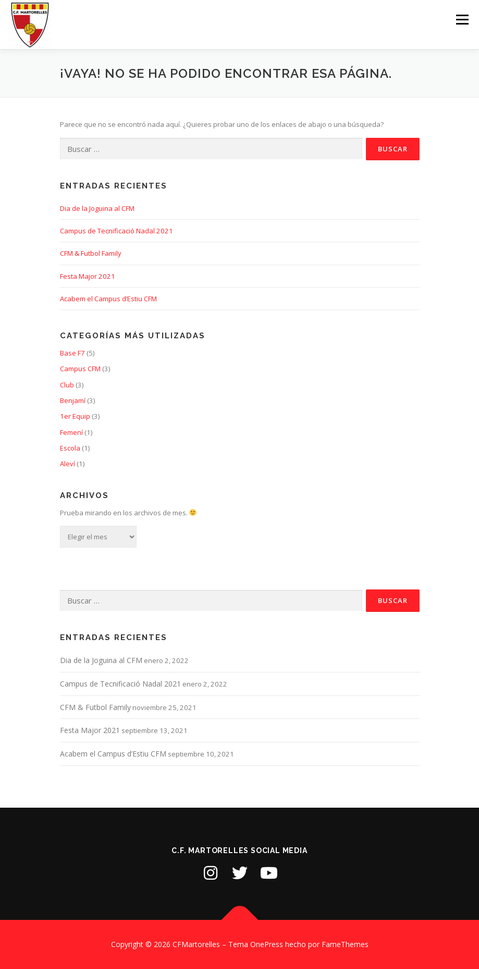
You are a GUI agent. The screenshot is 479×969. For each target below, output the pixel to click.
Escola (70, 448)
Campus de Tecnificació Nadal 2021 (116, 230)
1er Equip (75, 416)
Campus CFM (80, 368)
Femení (71, 432)
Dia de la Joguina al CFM (97, 208)
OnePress (266, 944)
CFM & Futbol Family (90, 253)
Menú (462, 19)
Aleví (67, 463)
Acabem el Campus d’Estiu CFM (108, 298)
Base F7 (72, 353)
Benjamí (72, 400)
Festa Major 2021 (87, 276)
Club (67, 384)
